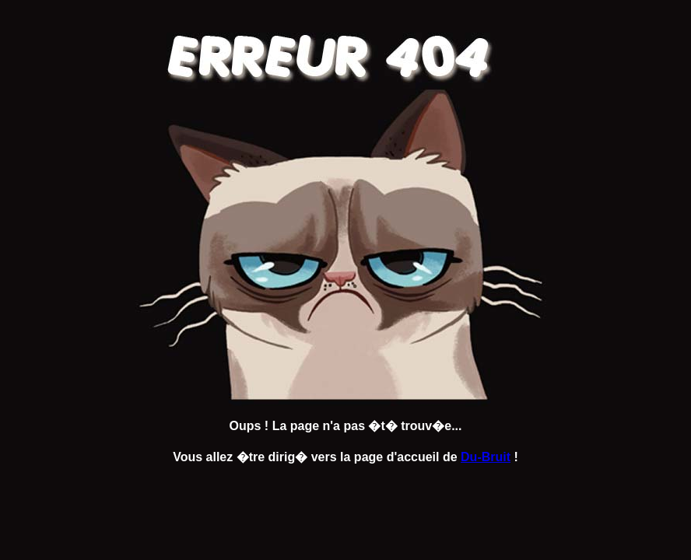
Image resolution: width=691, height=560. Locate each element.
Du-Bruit (485, 457)
